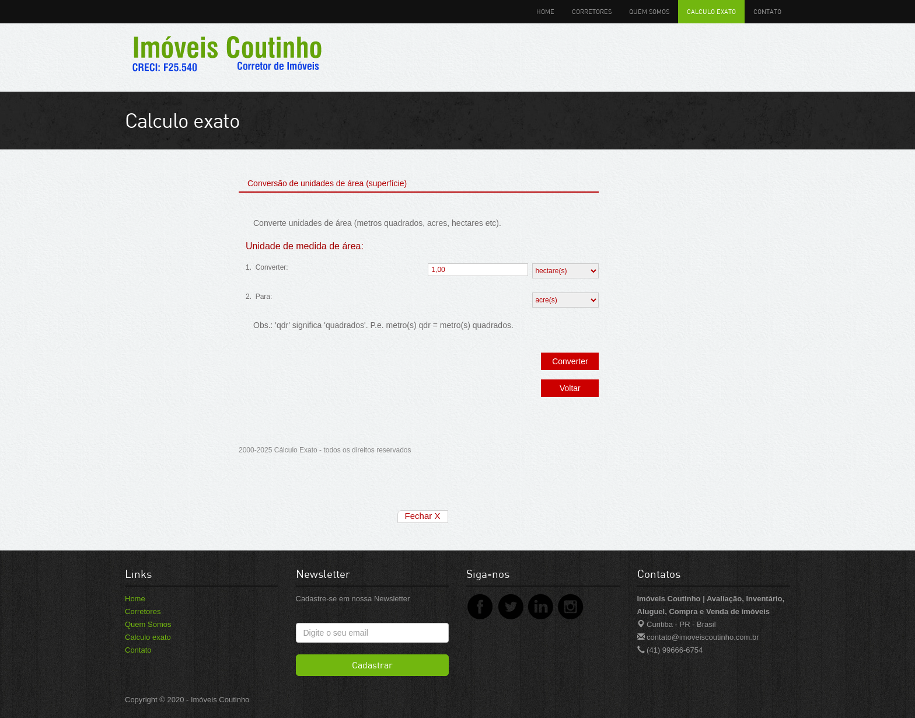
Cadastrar (372, 665)
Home (545, 11)
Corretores (592, 11)
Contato (767, 11)
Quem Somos (649, 11)
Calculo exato (711, 11)
